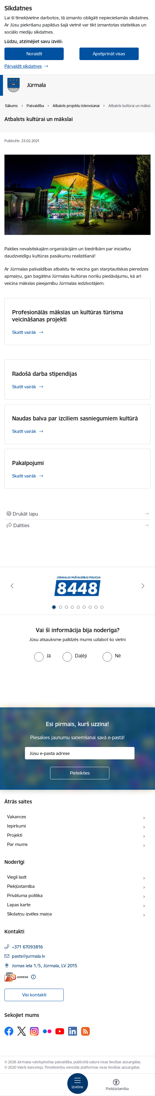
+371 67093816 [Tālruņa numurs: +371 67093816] (27, 947)
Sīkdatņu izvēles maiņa (29, 914)
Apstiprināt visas (109, 53)
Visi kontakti (34, 995)
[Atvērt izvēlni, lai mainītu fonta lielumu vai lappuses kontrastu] (116, 1085)
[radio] (42, 655)
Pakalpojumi (28, 463)
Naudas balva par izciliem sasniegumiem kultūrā (75, 418)
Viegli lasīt (16, 877)
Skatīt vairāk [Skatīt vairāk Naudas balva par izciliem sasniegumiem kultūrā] (24, 431)
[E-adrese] (16, 977)
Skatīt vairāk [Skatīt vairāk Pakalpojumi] (24, 476)
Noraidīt (34, 53)
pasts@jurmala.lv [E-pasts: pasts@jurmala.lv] (28, 956)
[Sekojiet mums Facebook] (8, 1031)
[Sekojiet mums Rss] (85, 1031)
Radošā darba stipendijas (44, 373)
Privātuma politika (25, 895)
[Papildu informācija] (33, 977)
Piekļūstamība (21, 886)
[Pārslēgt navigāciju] (77, 1083)
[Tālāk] (143, 585)
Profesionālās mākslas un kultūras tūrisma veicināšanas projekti (67, 316)
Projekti (14, 835)
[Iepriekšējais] (12, 585)
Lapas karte (19, 904)
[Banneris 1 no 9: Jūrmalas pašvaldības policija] (77, 586)
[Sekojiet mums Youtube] (59, 1030)
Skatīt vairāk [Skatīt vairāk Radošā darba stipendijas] (24, 387)
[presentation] (49, 683)
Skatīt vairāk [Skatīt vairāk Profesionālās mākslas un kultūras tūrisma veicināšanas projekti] (24, 332)
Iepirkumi (16, 826)
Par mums (17, 844)
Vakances (16, 816)
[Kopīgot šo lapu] (77, 525)
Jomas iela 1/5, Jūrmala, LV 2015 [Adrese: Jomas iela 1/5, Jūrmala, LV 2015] (44, 965)
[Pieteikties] (79, 773)
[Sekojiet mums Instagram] (34, 1031)
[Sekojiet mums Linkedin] (72, 1031)
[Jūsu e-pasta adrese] (80, 753)
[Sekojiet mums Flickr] (47, 1030)
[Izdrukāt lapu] (77, 513)
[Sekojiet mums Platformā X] (21, 1031)
